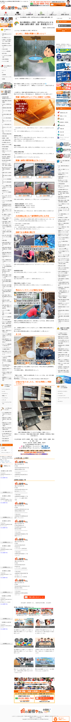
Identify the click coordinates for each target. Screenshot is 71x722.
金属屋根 (4, 74)
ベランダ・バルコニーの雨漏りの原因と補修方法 (6, 232)
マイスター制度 (5, 61)
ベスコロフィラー (61, 395)
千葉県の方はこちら (47, 615)
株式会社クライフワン (20, 491)
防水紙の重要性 (5, 146)
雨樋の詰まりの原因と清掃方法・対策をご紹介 (6, 419)
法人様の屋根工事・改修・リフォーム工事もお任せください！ (6, 435)
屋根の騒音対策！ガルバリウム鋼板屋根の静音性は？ (6, 341)
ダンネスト (60, 401)
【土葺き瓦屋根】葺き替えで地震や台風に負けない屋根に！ (63, 284)
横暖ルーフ (4, 395)
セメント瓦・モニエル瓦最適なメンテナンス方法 (6, 197)
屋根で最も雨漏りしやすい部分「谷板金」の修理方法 (6, 307)
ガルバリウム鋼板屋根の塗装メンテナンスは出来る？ (6, 335)
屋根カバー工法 (63, 116)
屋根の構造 (4, 240)
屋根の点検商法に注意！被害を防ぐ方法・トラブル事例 (63, 356)
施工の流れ (4, 53)
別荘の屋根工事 (5, 438)
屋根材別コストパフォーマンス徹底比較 (6, 192)
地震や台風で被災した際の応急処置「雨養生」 (6, 244)
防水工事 (62, 132)
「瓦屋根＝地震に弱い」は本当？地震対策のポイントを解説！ (63, 292)
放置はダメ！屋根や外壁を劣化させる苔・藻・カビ (6, 271)
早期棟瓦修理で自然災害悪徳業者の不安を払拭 (6, 206)
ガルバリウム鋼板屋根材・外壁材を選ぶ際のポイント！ (6, 327)
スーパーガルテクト (6, 389)
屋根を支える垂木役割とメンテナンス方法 (6, 302)
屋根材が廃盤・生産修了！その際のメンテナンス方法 (6, 276)
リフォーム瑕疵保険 (6, 51)
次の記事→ (49, 602)
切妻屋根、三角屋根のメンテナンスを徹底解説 (6, 361)
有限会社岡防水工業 (20, 469)
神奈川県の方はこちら (34, 615)
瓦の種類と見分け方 (6, 142)
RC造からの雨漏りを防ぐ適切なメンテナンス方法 (7, 374)
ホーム (17, 17)
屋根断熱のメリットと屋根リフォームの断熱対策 (6, 379)
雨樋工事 (62, 128)
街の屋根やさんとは (6, 37)
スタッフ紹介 (4, 450)
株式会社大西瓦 (18, 587)
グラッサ (4, 399)
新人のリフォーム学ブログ (63, 314)
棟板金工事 (62, 125)
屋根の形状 (4, 136)
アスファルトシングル (6, 76)
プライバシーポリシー (5, 452)
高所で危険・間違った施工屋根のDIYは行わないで (7, 297)
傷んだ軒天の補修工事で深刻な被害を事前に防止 (6, 292)
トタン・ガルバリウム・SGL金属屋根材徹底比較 (6, 266)
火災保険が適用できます (63, 189)
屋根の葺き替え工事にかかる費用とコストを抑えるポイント (63, 321)
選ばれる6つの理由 (6, 43)
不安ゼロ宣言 (5, 49)
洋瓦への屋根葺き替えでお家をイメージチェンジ (6, 261)
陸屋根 (3, 78)
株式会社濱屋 (18, 528)
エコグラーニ (5, 393)
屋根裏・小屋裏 (5, 138)
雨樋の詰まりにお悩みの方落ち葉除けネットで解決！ (6, 424)
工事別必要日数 (61, 183)
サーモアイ (60, 393)
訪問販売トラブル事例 (62, 352)
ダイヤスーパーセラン (62, 391)
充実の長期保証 (5, 59)
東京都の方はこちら (22, 615)
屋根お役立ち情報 (61, 265)
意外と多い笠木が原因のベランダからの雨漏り (6, 237)
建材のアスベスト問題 (6, 144)
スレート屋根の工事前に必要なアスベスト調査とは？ (6, 187)
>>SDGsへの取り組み (5, 461)
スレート (4, 70)
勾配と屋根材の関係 (6, 140)
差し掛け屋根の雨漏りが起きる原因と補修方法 (6, 281)
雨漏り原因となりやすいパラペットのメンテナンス (6, 353)
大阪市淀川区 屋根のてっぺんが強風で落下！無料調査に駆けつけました (40, 602)
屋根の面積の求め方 (6, 154)
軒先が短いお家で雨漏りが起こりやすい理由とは (6, 286)
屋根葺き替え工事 (63, 112)
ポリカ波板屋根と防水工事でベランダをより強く (6, 414)
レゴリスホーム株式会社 (21, 548)
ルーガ (3, 391)
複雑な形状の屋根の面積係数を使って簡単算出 (6, 249)
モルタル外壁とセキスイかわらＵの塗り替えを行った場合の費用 (63, 342)
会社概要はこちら (6, 492)
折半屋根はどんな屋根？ (63, 217)
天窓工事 (62, 135)
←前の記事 (23, 602)
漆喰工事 (62, 119)
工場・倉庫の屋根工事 (6, 431)
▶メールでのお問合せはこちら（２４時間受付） (34, 454)
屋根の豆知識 (5, 148)
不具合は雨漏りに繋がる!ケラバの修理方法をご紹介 (7, 227)
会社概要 (3, 447)
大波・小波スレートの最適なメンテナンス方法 (6, 211)
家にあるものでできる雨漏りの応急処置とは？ (6, 169)
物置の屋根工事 (5, 440)
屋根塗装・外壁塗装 (64, 122)
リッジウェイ (5, 397)
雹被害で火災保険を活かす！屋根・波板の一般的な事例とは (63, 193)
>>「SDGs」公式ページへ (6, 462)
